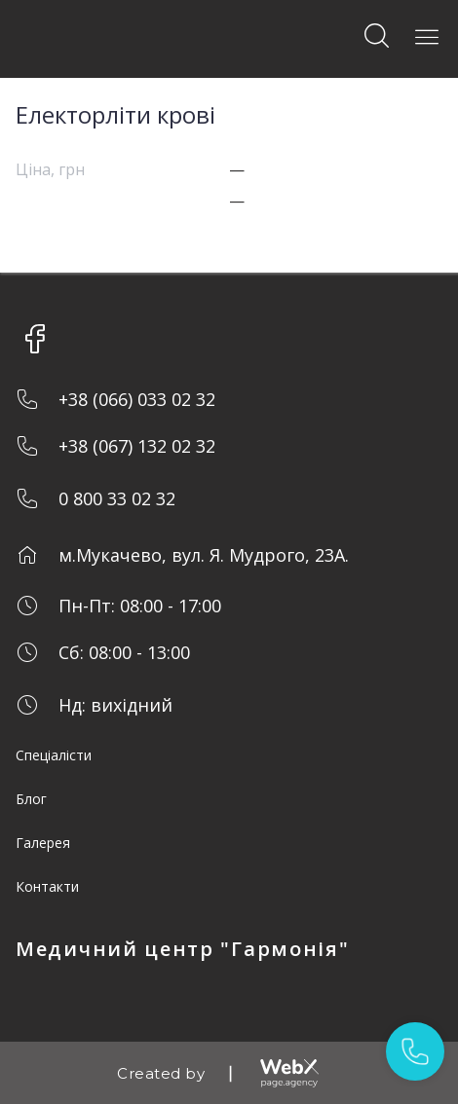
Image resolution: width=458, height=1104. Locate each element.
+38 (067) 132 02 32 (136, 446)
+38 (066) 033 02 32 (136, 399)
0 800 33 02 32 (116, 498)
